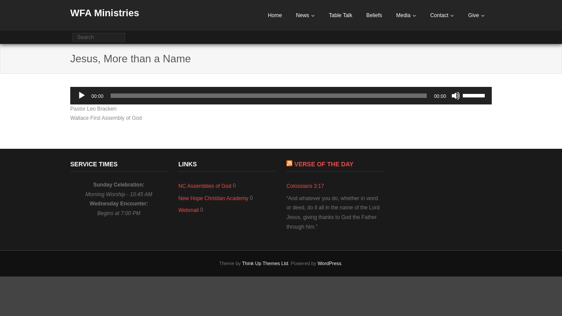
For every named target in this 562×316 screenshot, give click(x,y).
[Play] (81, 95)
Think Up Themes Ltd (265, 263)
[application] (281, 95)
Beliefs (374, 15)
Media (403, 15)
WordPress (329, 263)
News (302, 15)
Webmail (188, 210)
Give (473, 15)
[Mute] (455, 95)
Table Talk (340, 15)
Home (275, 15)
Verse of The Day (323, 164)
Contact (439, 15)
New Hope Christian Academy (213, 198)
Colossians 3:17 (305, 186)
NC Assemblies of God (204, 186)
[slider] (269, 95)
